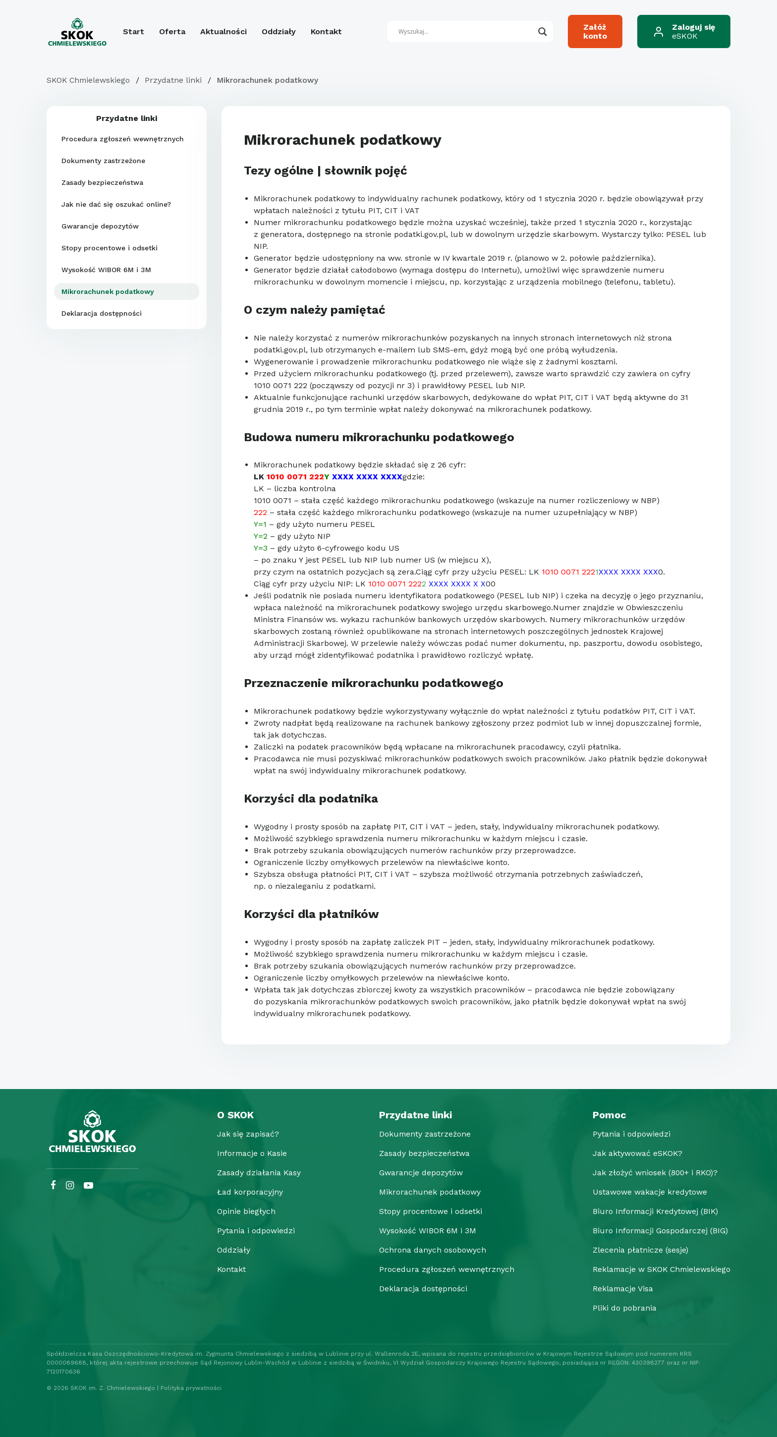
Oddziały (279, 31)
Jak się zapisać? (247, 1134)
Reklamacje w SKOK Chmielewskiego (659, 1269)
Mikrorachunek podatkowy (107, 291)
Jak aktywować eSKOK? (634, 1153)
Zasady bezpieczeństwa (102, 182)
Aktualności (223, 31)
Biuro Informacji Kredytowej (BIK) (653, 1211)
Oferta (172, 31)
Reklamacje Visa (620, 1288)
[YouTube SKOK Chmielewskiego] (88, 1185)
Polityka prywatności (191, 1387)
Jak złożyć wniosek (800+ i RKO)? (653, 1172)
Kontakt (326, 31)
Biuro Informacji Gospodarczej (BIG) (657, 1230)
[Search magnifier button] (543, 32)
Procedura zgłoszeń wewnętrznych (122, 139)
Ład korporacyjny (248, 1192)
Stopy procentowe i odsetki (109, 248)
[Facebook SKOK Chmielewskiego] (53, 1185)
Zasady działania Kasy (258, 1172)
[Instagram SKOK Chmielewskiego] (70, 1185)
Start (133, 31)
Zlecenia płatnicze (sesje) (637, 1250)
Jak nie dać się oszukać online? (116, 204)
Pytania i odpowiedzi (254, 1230)
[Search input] (465, 32)
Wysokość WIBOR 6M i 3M (106, 270)
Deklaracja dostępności (101, 313)
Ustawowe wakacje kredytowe (646, 1192)
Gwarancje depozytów (100, 226)
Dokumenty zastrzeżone (103, 161)
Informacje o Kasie (251, 1153)
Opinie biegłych (245, 1211)
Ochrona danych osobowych (430, 1250)
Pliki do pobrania (621, 1308)
